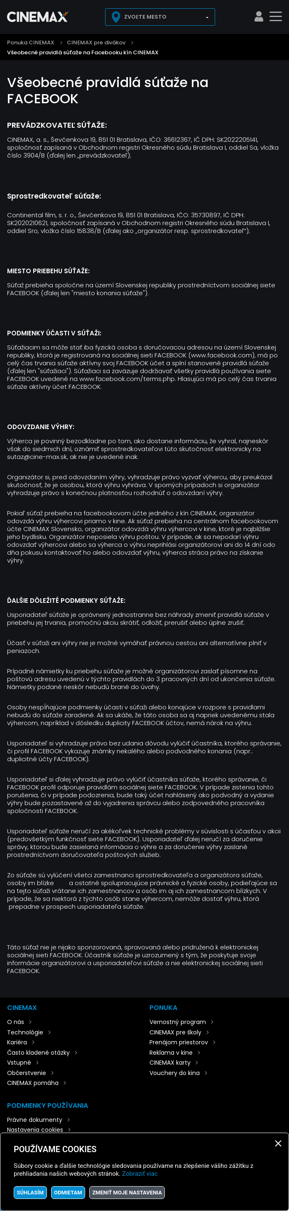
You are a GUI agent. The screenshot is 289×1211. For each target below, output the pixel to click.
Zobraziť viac (140, 1173)
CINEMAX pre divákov (96, 42)
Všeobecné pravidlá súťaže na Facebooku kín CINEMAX (83, 52)
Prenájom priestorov (178, 1042)
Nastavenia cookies (35, 1130)
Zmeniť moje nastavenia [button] (127, 1192)
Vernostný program (177, 1022)
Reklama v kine (171, 1052)
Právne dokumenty (34, 1120)
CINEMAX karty (170, 1062)
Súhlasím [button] (30, 1192)
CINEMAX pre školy (175, 1032)
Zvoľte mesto (145, 17)
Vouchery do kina (174, 1073)
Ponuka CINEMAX (30, 42)
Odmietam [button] (68, 1192)
